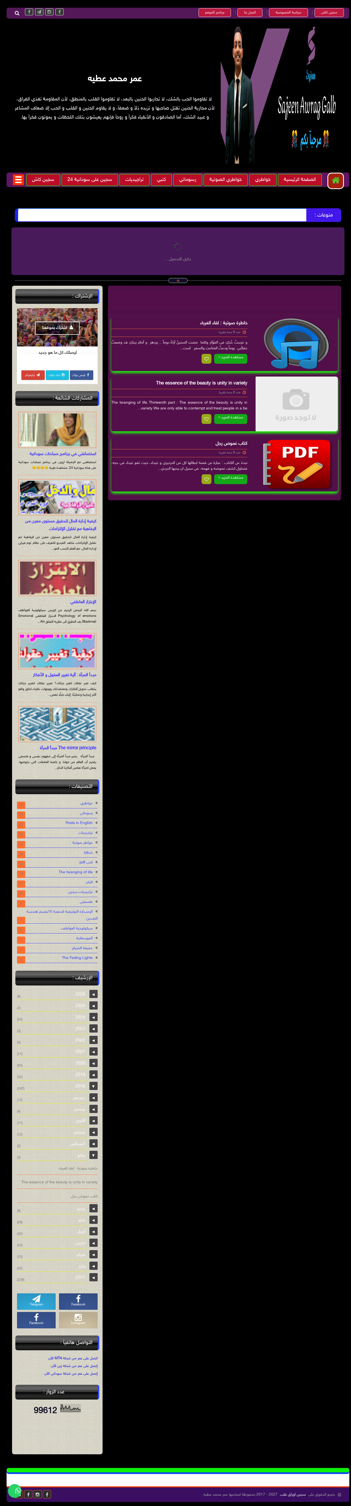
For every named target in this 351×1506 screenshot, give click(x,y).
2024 (78, 1017)
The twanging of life (73, 872)
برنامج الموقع (212, 12)
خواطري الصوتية (223, 180)
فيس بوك (79, 375)
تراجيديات (132, 180)
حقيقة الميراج (79, 948)
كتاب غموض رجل (229, 443)
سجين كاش (327, 12)
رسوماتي (185, 180)
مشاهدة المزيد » (228, 357)
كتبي (158, 180)
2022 (78, 1040)
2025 (78, 1006)
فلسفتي (83, 902)
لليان (86, 882)
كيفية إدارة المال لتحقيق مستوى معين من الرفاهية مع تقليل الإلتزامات (58, 525)
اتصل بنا (247, 12)
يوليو (79, 1155)
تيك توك (54, 375)
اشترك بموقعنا (55, 328)
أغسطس (75, 1144)
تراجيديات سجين (78, 892)
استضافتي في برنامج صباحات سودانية (60, 454)
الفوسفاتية (82, 938)
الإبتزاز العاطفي (81, 602)
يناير (79, 1266)
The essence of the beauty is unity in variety (199, 383)
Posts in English (76, 823)
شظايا (85, 852)
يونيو (78, 1209)
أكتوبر (78, 1121)
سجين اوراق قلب (290, 1494)
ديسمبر (77, 1098)
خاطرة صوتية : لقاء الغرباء (221, 323)
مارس (78, 1243)
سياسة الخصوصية (286, 12)
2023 (78, 1029)
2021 (78, 1052)
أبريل (79, 1232)
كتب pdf (83, 862)
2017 (78, 1277)
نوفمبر (77, 1109)
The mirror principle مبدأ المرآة (65, 748)
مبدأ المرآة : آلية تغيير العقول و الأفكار (62, 675)
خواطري (260, 180)
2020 (78, 1063)
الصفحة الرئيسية (297, 180)
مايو (79, 1220)
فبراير (78, 1255)
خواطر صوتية (80, 842)
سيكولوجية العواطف (74, 928)
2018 (78, 1086)
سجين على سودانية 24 (87, 180)
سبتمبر (77, 1132)
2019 (78, 1075)
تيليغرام (30, 375)
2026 (78, 994)
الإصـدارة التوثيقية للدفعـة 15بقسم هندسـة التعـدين (59, 915)
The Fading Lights (75, 958)
